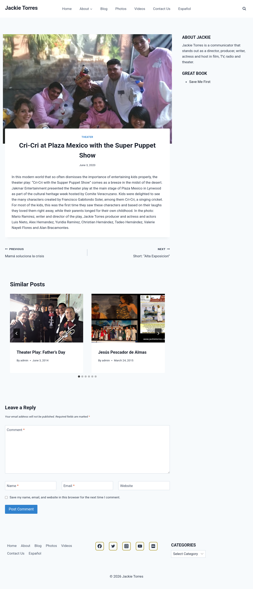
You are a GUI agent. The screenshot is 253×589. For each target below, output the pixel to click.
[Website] (144, 485)
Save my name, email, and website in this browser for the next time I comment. (65, 497)
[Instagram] (126, 546)
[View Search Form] (244, 8)
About (25, 546)
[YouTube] (140, 546)
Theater (87, 137)
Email (69, 486)
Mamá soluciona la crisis (44, 252)
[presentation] (46, 318)
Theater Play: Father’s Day (41, 352)
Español (184, 9)
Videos (139, 9)
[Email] (87, 485)
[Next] (158, 333)
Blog (103, 9)
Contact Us (161, 9)
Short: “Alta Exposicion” (130, 252)
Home (67, 9)
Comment (16, 430)
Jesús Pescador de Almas (122, 352)
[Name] (30, 485)
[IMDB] (153, 546)
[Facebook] (99, 546)
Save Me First (199, 82)
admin (24, 360)
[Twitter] (113, 546)
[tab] (79, 376)
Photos (121, 9)
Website (126, 486)
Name (13, 486)
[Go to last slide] (16, 333)
